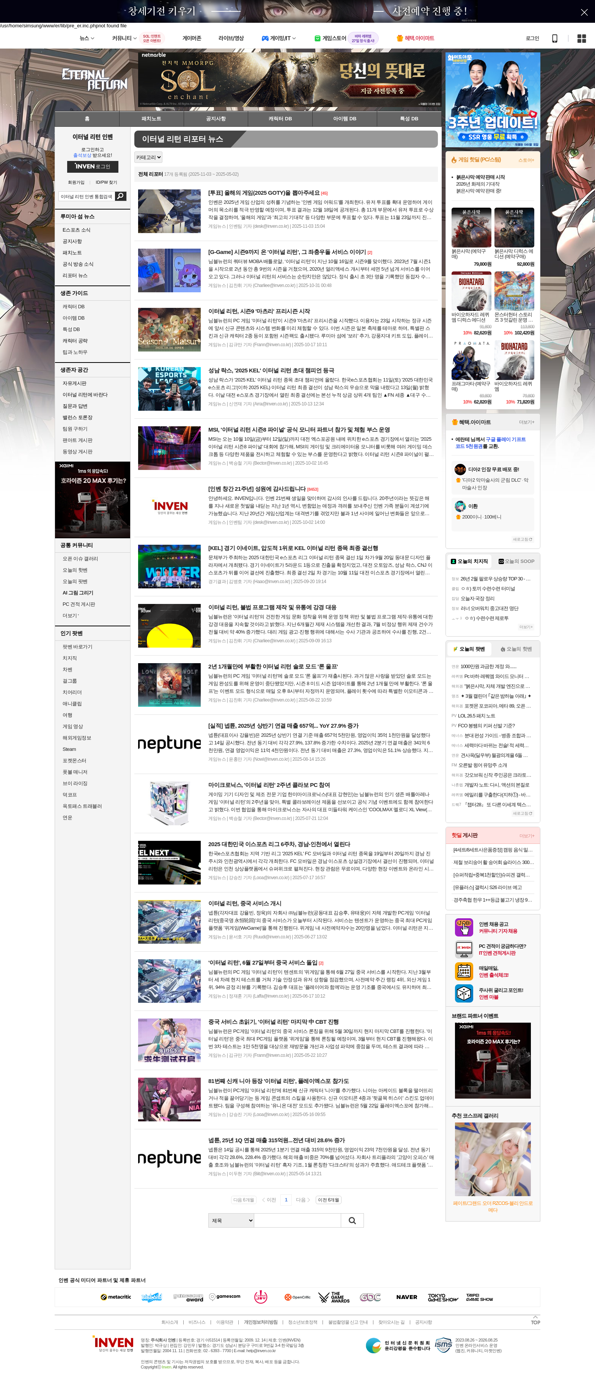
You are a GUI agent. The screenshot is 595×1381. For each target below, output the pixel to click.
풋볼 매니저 (75, 771)
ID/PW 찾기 (107, 182)
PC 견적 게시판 (79, 604)
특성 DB (71, 329)
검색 (120, 196)
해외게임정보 (77, 737)
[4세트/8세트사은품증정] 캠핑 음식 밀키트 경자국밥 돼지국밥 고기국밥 (493, 850)
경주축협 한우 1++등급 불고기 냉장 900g (493, 900)
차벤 (67, 669)
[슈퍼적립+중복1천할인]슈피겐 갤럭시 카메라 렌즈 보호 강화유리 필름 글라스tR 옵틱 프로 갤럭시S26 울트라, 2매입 (493, 875)
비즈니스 (197, 1322)
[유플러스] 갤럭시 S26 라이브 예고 (487, 887)
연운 (67, 817)
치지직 (70, 658)
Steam (69, 749)
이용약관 (224, 1322)
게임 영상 (73, 726)
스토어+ (526, 160)
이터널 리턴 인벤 (92, 137)
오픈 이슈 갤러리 (80, 558)
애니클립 (72, 703)
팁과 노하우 (75, 352)
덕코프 (70, 794)
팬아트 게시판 (77, 440)
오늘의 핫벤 (75, 570)
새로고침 (520, 539)
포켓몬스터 (75, 760)
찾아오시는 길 (391, 1322)
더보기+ (526, 422)
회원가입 (76, 182)
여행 (67, 715)
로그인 (532, 38)
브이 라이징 (75, 783)
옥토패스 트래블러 (82, 806)
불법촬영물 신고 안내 (348, 1322)
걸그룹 (70, 680)
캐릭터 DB (74, 306)
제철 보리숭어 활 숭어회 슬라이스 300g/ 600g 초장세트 (493, 862)
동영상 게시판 (77, 451)
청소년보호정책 (302, 1322)
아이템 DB (74, 317)
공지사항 (423, 1322)
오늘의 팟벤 (75, 581)
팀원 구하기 (75, 428)
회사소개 (169, 1322)
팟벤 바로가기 (77, 646)
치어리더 (72, 692)
